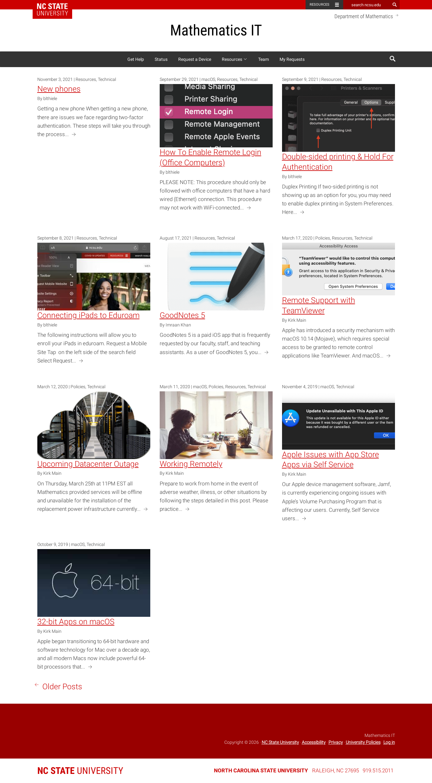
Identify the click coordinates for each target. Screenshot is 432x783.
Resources (235, 59)
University (80, 770)
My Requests (292, 59)
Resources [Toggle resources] (320, 5)
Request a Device (194, 59)
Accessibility (314, 742)
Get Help (135, 59)
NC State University (280, 742)
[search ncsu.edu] (366, 4)
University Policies (363, 742)
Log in (389, 742)
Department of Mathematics (367, 16)
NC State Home (56, 4)
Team (263, 59)
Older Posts (57, 686)
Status (161, 59)
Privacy (335, 742)
